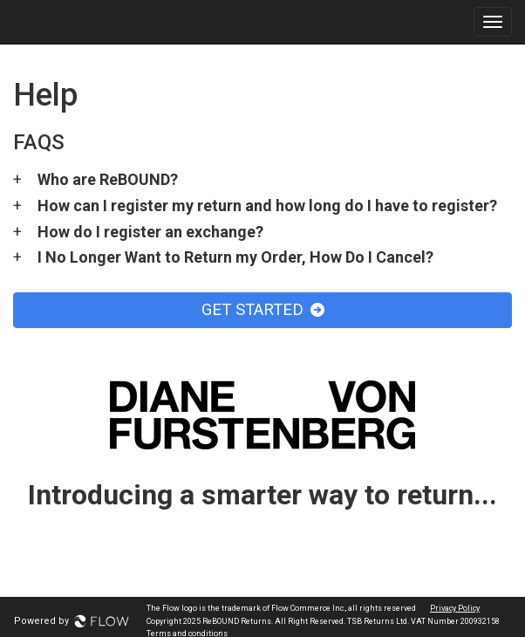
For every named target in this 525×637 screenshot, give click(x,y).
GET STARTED (262, 309)
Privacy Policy (455, 608)
